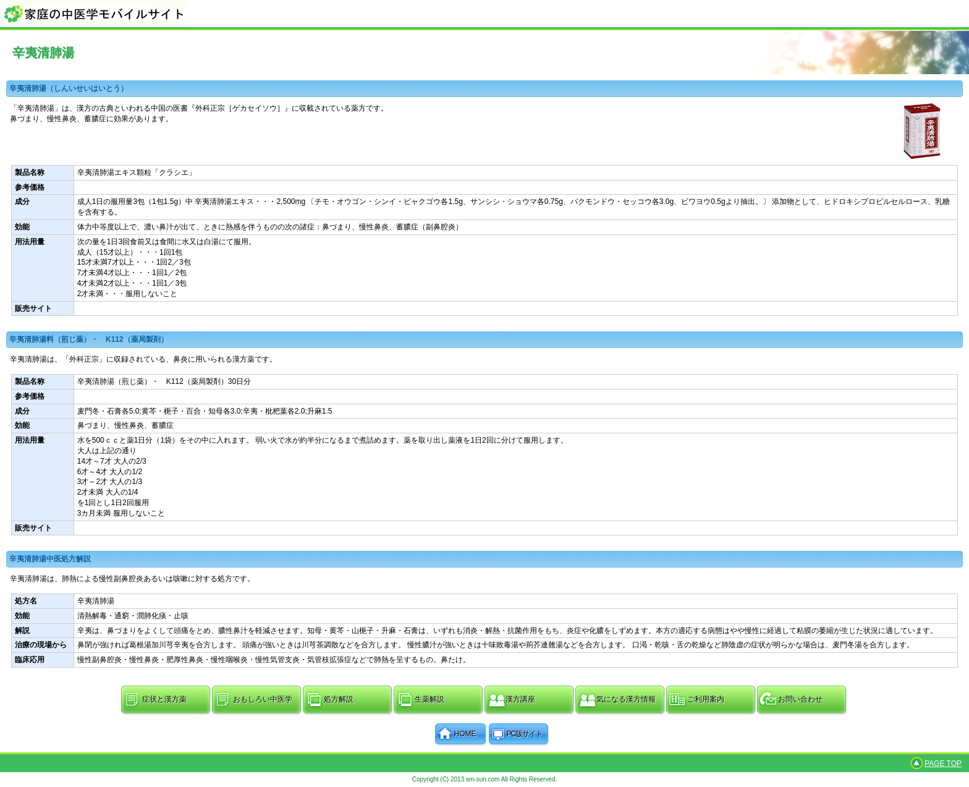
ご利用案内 (705, 699)
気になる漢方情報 (626, 699)
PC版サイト (525, 734)
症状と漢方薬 (164, 699)
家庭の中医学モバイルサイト (484, 13)
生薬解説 (429, 699)
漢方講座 (520, 699)
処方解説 (338, 699)
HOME (465, 734)
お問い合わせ (800, 699)
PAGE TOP (943, 763)
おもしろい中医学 (262, 699)
